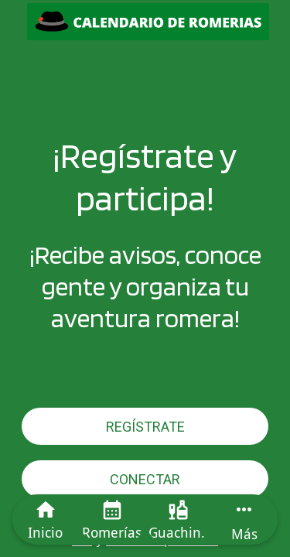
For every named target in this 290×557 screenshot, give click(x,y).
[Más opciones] (244, 519)
